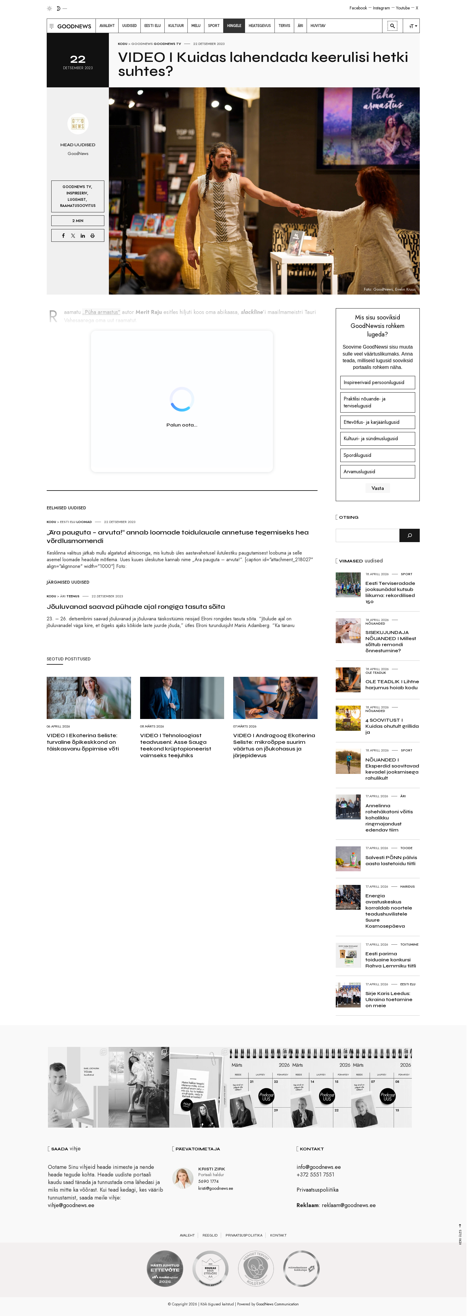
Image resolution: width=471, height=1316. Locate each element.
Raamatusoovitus (78, 205)
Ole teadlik (375, 672)
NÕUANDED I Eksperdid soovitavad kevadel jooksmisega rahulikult (392, 769)
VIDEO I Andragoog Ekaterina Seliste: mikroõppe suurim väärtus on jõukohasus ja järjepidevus (274, 745)
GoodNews (142, 43)
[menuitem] (107, 26)
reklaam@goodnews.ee (349, 1205)
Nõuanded (375, 623)
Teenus (72, 596)
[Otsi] (409, 535)
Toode (406, 847)
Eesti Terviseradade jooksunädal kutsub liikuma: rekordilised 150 (390, 592)
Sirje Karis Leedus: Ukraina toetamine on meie (388, 999)
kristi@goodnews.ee (215, 1188)
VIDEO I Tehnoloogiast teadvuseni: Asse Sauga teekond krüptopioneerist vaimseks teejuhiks (175, 745)
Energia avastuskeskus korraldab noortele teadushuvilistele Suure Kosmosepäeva (388, 911)
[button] (51, 25)
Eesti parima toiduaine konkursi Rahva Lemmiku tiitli (390, 960)
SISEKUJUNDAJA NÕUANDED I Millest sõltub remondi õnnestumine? (390, 641)
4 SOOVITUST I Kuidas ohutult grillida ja (392, 726)
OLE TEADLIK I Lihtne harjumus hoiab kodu (392, 684)
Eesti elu (68, 521)
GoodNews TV (167, 43)
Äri (63, 596)
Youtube (403, 8)
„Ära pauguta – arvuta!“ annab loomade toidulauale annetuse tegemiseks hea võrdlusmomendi (178, 536)
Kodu (122, 43)
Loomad (84, 521)
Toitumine (409, 944)
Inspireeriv (76, 193)
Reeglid (210, 1235)
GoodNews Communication (277, 1304)
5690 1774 (208, 1181)
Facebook (358, 8)
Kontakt (278, 1235)
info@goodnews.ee (319, 1167)
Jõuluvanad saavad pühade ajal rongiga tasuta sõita (136, 607)
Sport (406, 574)
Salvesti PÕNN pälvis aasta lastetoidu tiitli (391, 860)
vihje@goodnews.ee (71, 1205)
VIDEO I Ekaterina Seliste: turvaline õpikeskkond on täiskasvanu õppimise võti (83, 742)
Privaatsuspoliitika (317, 1190)
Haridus (407, 886)
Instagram (381, 8)
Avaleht (187, 1235)
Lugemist (77, 199)
